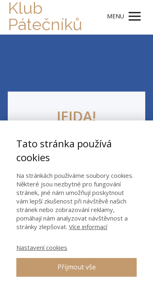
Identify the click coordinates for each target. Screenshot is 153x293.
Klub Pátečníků (45, 16)
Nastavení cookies (41, 247)
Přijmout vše (77, 266)
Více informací (88, 227)
